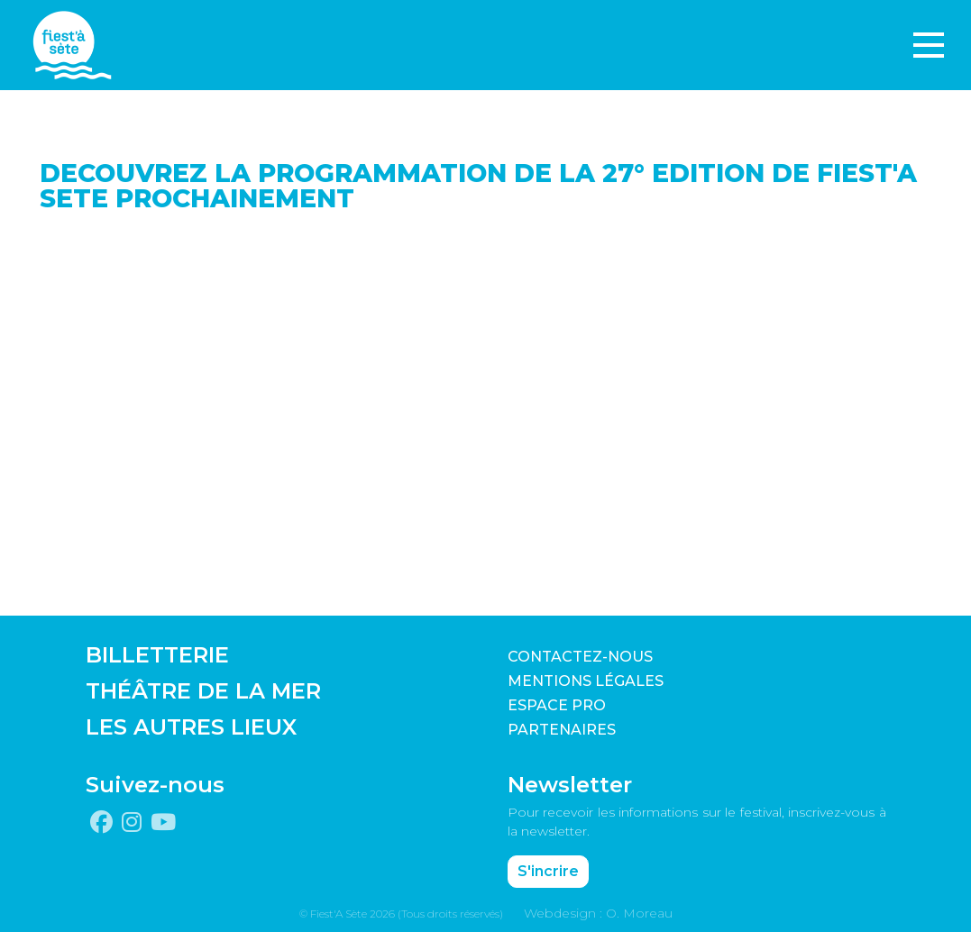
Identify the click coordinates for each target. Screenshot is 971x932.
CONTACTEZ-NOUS (580, 656)
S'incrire (548, 871)
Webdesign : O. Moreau (598, 913)
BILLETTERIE (157, 655)
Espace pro (557, 705)
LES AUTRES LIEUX (191, 727)
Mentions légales (586, 681)
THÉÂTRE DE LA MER (203, 691)
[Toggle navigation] (928, 45)
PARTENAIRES (562, 729)
